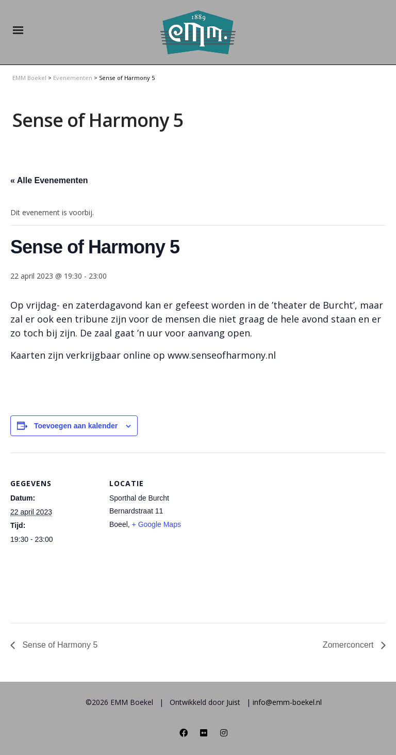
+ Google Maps (156, 524)
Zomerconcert (349, 644)
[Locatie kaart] (262, 524)
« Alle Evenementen (49, 180)
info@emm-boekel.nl (287, 702)
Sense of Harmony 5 (58, 644)
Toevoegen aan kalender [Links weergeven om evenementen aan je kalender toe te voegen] (76, 426)
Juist (233, 702)
